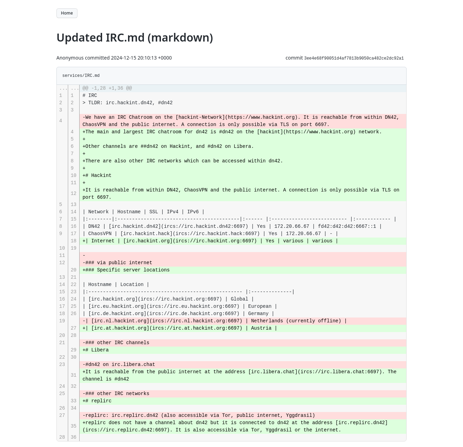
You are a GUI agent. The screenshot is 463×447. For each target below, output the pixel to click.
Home (67, 13)
